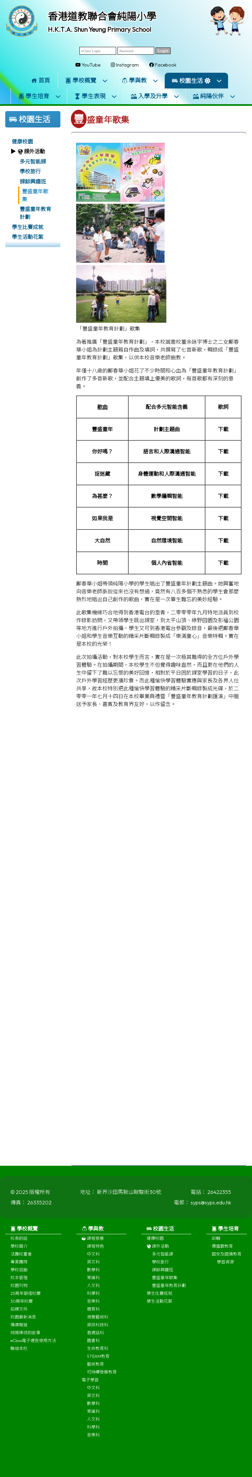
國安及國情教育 (227, 1259)
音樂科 (93, 1306)
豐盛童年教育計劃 (35, 213)
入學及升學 (155, 96)
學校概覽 (86, 80)
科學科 (93, 1298)
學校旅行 (30, 171)
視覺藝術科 (97, 1322)
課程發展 (93, 1243)
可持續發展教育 (102, 1377)
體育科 (93, 1314)
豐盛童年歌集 (35, 195)
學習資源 (225, 1267)
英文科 (93, 1267)
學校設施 (19, 1274)
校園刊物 (19, 1290)
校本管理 (19, 1282)
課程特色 (95, 1251)
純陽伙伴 (214, 96)
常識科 (93, 1282)
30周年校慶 (21, 1306)
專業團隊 (19, 1267)
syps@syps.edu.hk (211, 1207)
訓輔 (216, 1243)
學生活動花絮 (27, 237)
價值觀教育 (222, 1251)
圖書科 (93, 1345)
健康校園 (22, 141)
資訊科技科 (97, 1330)
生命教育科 (97, 1353)
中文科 (93, 1259)
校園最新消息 (23, 1322)
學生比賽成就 (27, 227)
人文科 (93, 1290)
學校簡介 (19, 1251)
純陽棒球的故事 (25, 1337)
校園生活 (197, 81)
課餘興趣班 (33, 181)
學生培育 (39, 96)
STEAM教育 (98, 1361)
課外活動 (158, 1251)
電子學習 (90, 1385)
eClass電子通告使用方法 (33, 1345)
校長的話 (19, 1243)
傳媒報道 (19, 1330)
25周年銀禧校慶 (25, 1298)
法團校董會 (21, 1259)
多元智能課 (33, 161)
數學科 (93, 1274)
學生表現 (95, 96)
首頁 (40, 80)
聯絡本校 (19, 1353)
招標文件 (19, 1314)
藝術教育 (95, 1369)
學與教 (140, 80)
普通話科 (95, 1337)
